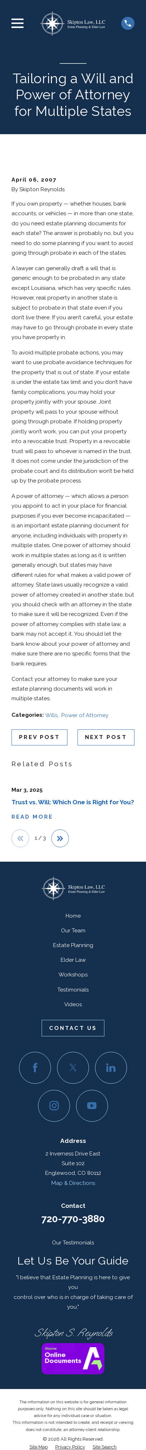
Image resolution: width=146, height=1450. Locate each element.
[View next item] (60, 838)
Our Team (73, 930)
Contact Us (73, 1028)
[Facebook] (35, 1068)
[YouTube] (92, 1106)
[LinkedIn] (111, 1068)
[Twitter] (73, 1068)
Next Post (106, 737)
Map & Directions (73, 1183)
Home (73, 916)
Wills (51, 715)
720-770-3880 (73, 1218)
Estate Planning (73, 945)
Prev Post (39, 737)
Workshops (73, 974)
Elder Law (73, 960)
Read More (32, 817)
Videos (73, 1004)
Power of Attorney (84, 715)
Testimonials (73, 990)
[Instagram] (54, 1106)
